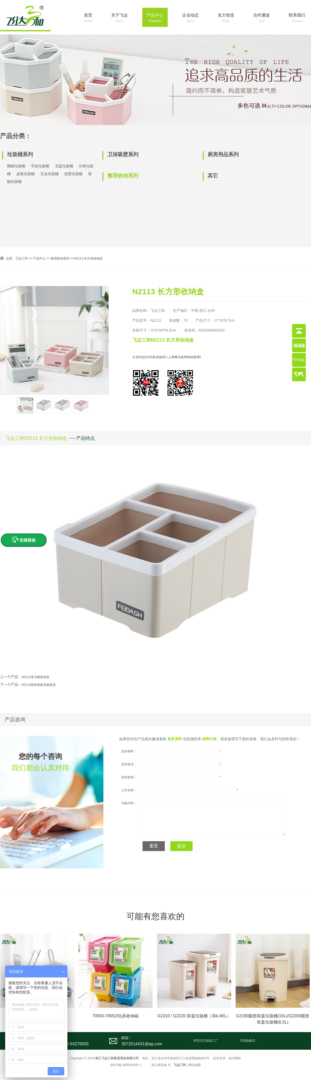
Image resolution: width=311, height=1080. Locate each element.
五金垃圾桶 (49, 174)
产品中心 (155, 18)
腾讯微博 (180, 357)
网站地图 (194, 1065)
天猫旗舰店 (247, 1040)
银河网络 (235, 1058)
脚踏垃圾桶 (16, 166)
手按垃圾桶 (40, 166)
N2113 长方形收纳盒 (88, 258)
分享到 (137, 357)
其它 (213, 175)
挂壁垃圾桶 (73, 174)
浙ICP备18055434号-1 (125, 1065)
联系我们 (297, 18)
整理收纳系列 (122, 175)
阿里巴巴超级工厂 (206, 1040)
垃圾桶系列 (20, 154)
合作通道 (261, 18)
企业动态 (190, 18)
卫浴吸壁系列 (122, 154)
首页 (88, 18)
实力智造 (226, 18)
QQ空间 (147, 357)
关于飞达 (119, 18)
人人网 (169, 357)
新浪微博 (159, 357)
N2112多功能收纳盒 (36, 677)
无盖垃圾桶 (64, 166)
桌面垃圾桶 (25, 174)
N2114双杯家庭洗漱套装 (39, 685)
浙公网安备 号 (161, 1065)
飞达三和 (21, 258)
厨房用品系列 (223, 154)
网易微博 (193, 357)
